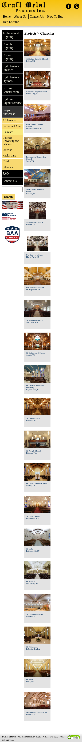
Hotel (6, 161)
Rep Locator (11, 22)
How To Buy (55, 16)
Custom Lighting (8, 57)
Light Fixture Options (11, 79)
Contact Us (37, 16)
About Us (20, 16)
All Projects (9, 120)
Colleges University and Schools (11, 141)
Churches (8, 131)
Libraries (8, 167)
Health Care (9, 155)
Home (7, 16)
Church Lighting (8, 46)
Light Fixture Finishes (11, 68)
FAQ (6, 173)
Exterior (7, 149)
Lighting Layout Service (12, 101)
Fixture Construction (11, 90)
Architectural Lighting (11, 35)
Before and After (12, 126)
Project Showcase (9, 112)
